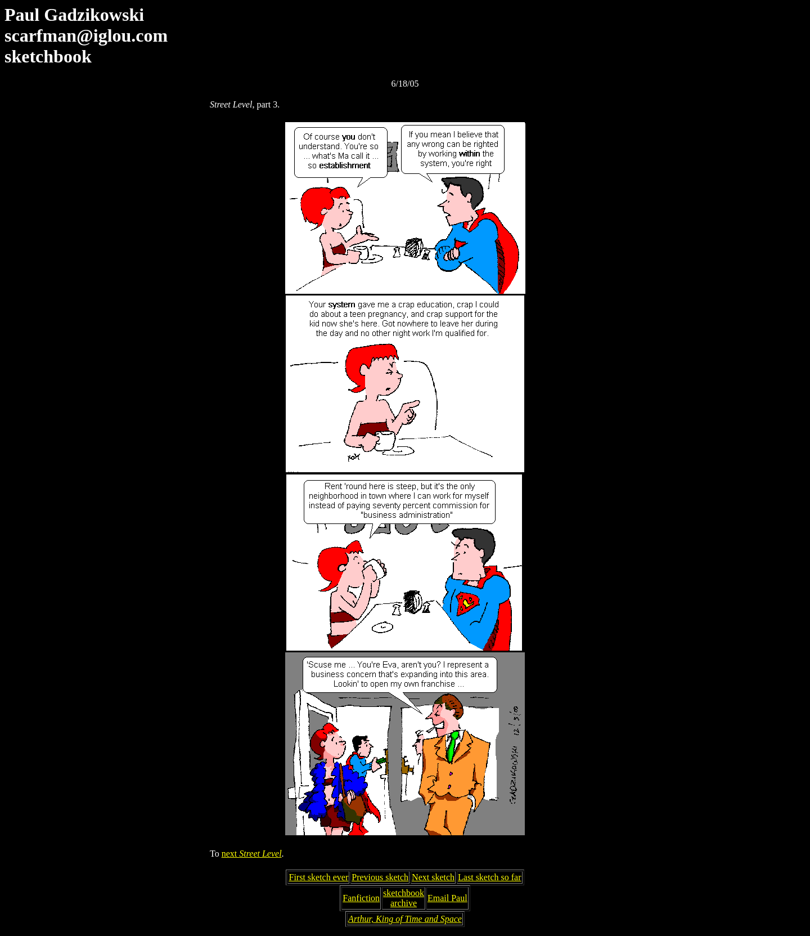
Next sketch (433, 877)
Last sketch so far (489, 877)
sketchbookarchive (403, 898)
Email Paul (447, 898)
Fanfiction (361, 898)
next (252, 853)
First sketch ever (318, 877)
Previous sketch (380, 877)
